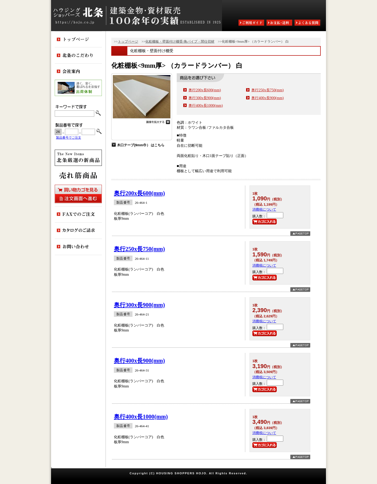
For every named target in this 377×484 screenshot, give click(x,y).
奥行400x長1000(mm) (205, 105)
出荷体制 (78, 88)
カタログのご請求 (78, 231)
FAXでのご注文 (78, 214)
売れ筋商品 (78, 175)
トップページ (128, 41)
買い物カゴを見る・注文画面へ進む (78, 194)
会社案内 (78, 72)
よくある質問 (308, 23)
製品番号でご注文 (68, 137)
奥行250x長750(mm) (267, 90)
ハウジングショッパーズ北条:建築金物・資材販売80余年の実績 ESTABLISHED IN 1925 (136, 15)
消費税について (264, 209)
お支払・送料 (280, 23)
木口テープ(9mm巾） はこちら (140, 145)
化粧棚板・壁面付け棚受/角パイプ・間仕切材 (179, 41)
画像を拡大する (141, 121)
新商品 (78, 158)
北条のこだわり (78, 55)
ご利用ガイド (252, 23)
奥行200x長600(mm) (204, 90)
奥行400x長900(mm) (267, 98)
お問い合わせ (78, 247)
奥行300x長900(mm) (204, 98)
